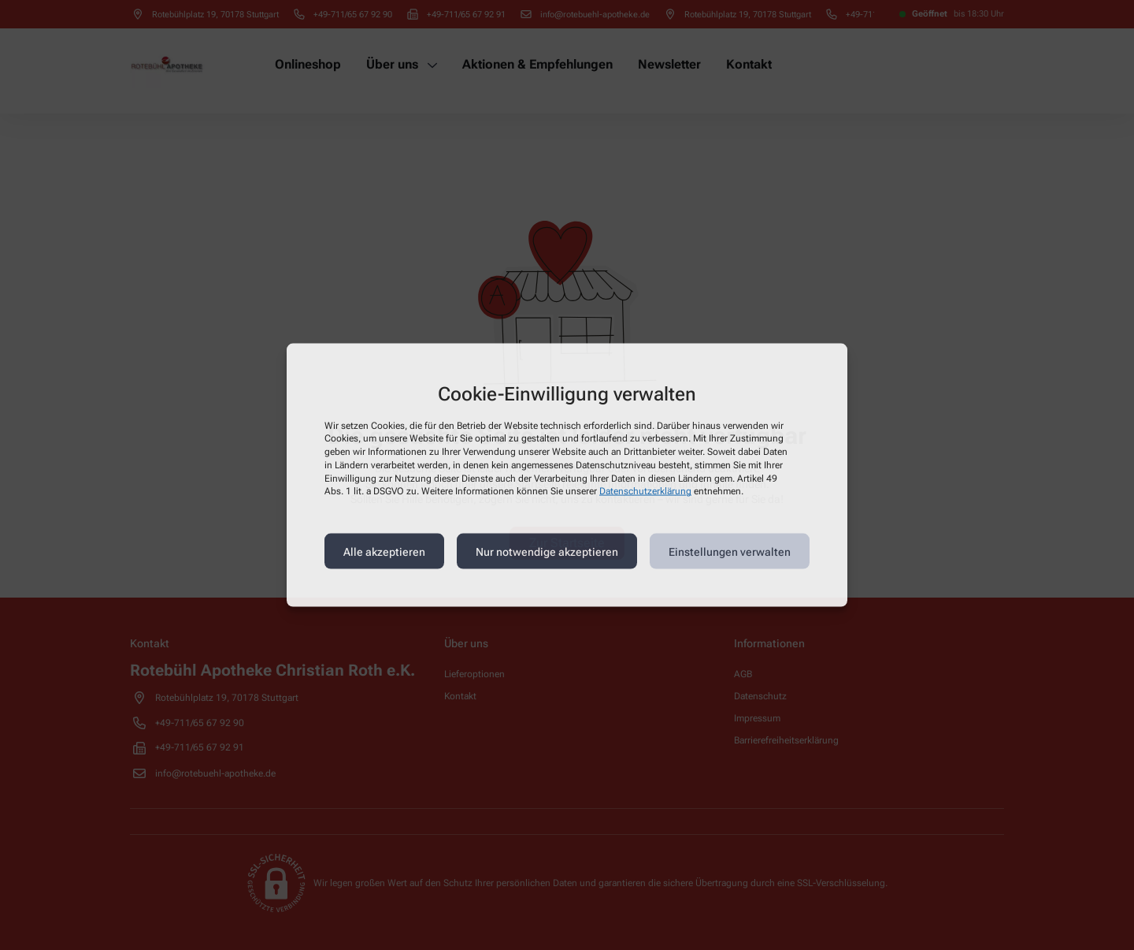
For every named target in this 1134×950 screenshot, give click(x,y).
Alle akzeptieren (384, 551)
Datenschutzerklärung (645, 491)
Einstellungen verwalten (730, 551)
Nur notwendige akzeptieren (547, 551)
